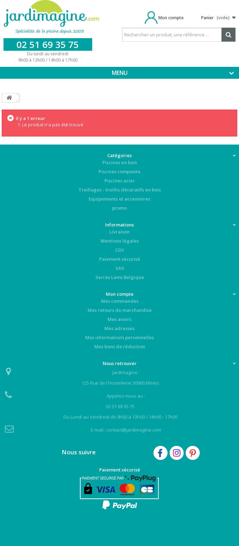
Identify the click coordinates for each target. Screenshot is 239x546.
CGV (119, 250)
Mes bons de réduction (119, 346)
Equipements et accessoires (119, 199)
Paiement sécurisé (119, 259)
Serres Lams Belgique (119, 277)
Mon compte (171, 18)
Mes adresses (119, 328)
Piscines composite (119, 171)
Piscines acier (119, 180)
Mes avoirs (119, 319)
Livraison (119, 232)
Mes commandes (119, 301)
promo (119, 208)
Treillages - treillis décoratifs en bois (119, 190)
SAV (119, 268)
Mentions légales (120, 241)
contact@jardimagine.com (134, 430)
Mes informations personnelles (119, 337)
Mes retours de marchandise (120, 310)
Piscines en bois (119, 162)
